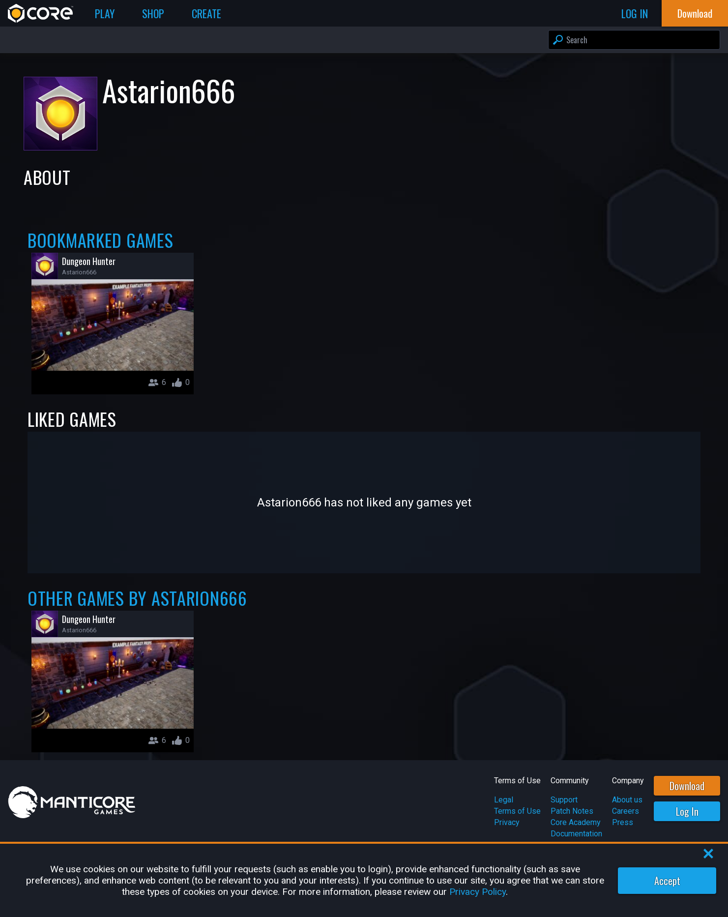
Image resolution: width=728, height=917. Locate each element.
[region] (364, 880)
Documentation (576, 833)
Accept (667, 880)
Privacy (507, 822)
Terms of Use (517, 811)
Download (687, 785)
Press (622, 822)
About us (627, 799)
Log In (687, 811)
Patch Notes (572, 811)
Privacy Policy (477, 891)
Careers (625, 811)
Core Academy (576, 822)
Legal (503, 799)
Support (564, 799)
